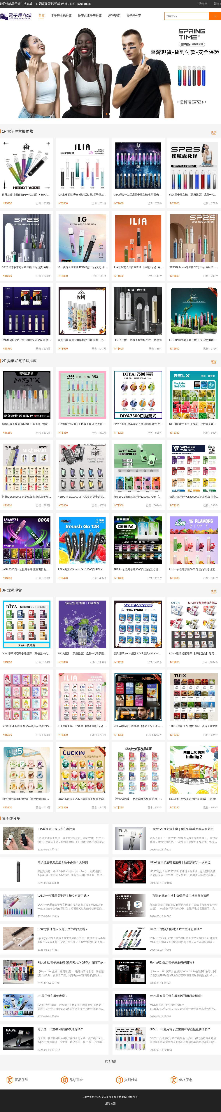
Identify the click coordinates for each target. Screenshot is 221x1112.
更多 (214, 132)
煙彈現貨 (114, 15)
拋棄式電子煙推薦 (90, 15)
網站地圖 (110, 1103)
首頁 (42, 15)
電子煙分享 (133, 15)
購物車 (203, 4)
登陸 (216, 3)
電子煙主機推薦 (61, 15)
